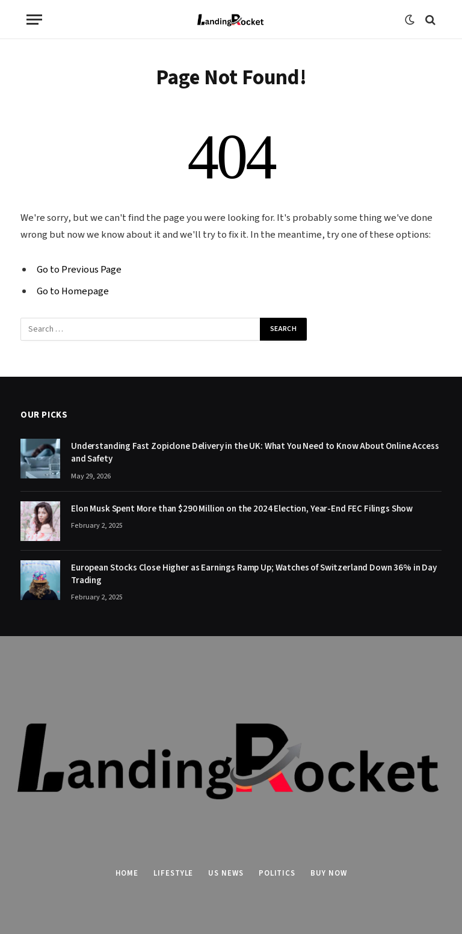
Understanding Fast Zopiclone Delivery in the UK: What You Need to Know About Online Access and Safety (255, 452)
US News (225, 873)
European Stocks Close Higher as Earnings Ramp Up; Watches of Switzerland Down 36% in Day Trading (254, 574)
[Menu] (34, 19)
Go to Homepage (73, 291)
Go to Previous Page (79, 269)
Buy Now (328, 873)
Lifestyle (173, 873)
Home (127, 873)
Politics (277, 873)
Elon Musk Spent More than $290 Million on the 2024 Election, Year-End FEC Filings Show (242, 509)
